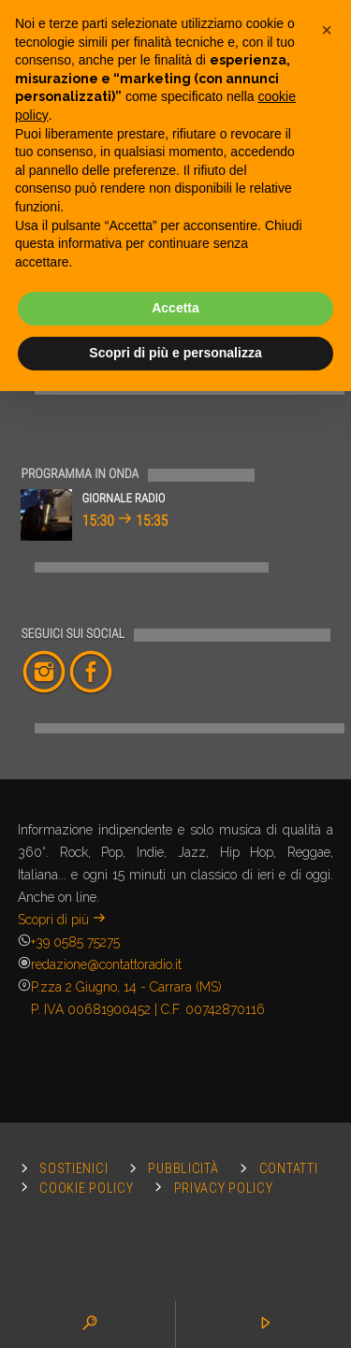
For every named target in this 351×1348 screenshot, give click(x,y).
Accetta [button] (175, 307)
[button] (327, 30)
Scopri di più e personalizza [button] (175, 352)
